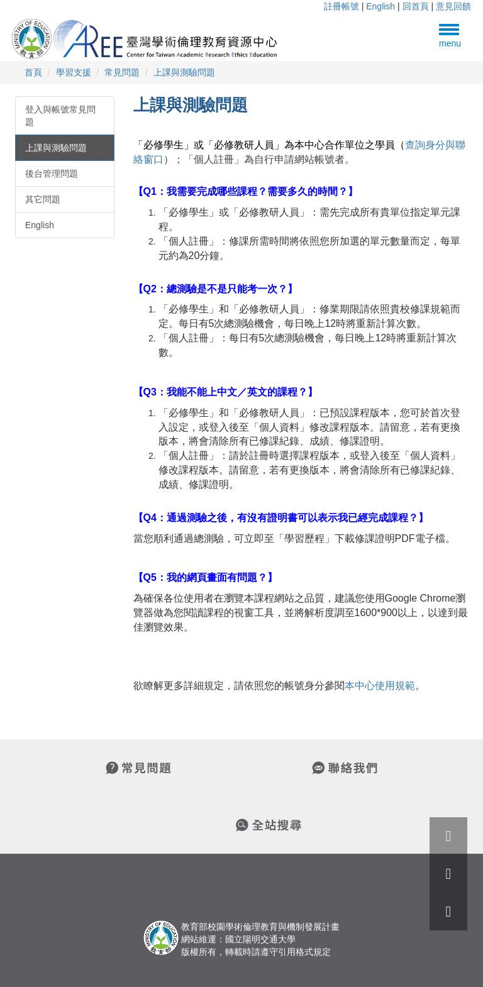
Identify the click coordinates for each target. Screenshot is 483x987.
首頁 (33, 72)
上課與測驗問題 (184, 72)
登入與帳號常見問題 (60, 115)
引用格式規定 (304, 952)
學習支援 (73, 72)
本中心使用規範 (380, 685)
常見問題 (122, 72)
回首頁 (415, 6)
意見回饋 (453, 6)
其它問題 (42, 199)
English (380, 6)
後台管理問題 (51, 173)
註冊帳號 (341, 6)
